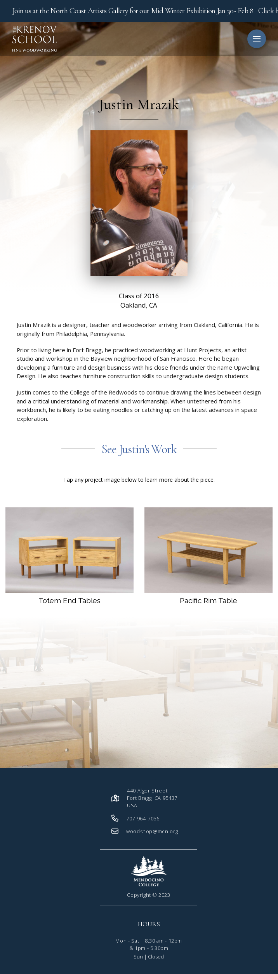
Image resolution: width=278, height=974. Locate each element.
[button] (256, 38)
